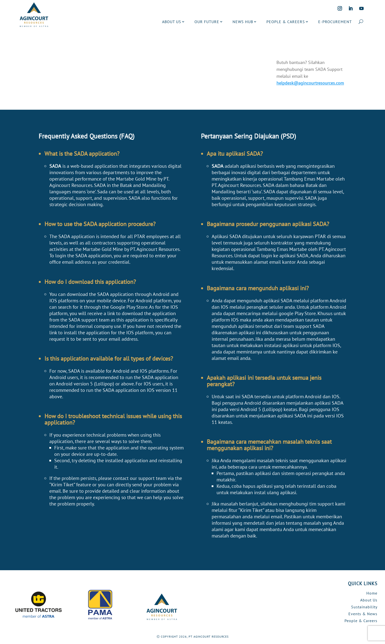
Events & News (362, 613)
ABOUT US (171, 21)
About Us (368, 600)
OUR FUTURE (206, 21)
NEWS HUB (243, 21)
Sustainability (364, 606)
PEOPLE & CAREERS (285, 21)
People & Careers (360, 620)
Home (371, 593)
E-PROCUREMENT (335, 21)
